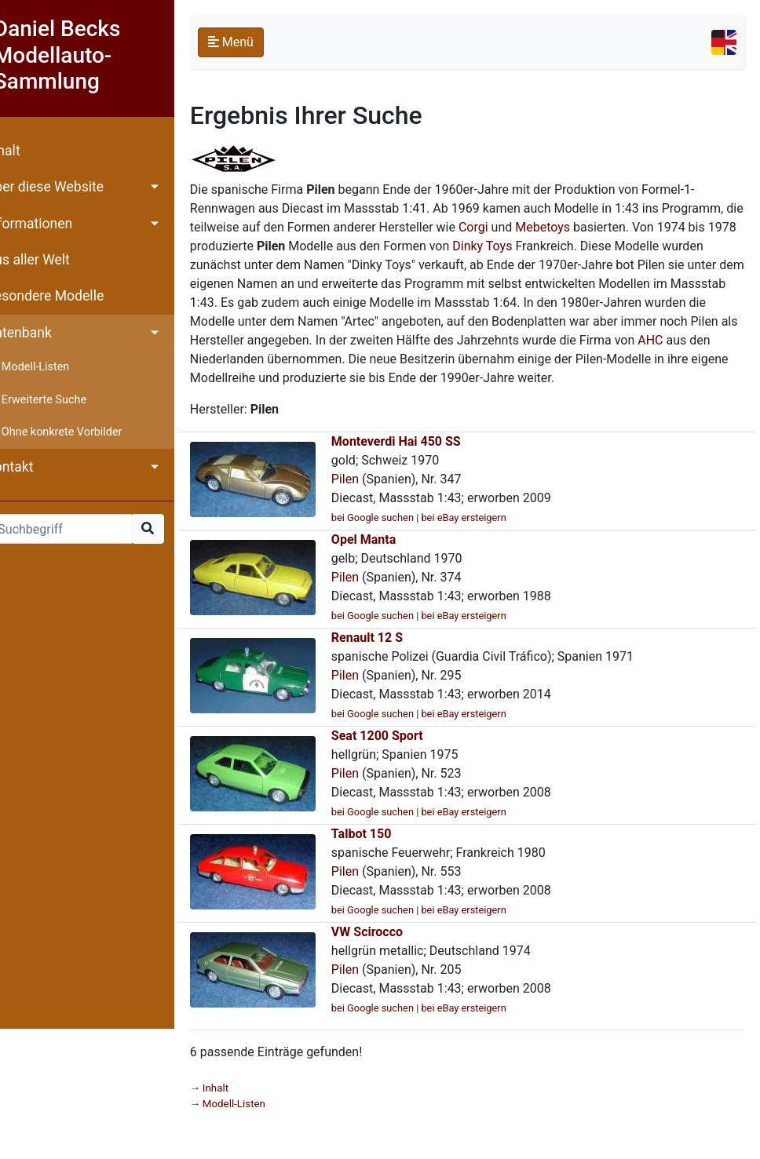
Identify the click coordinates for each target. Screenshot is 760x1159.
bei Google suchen (394, 536)
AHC (405, 359)
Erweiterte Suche (66, 399)
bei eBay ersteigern (486, 536)
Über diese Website (67, 187)
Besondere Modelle (67, 296)
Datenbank (41, 333)
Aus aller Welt (50, 260)
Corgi (580, 227)
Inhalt (25, 151)
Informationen (51, 223)
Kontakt (32, 467)
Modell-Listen (57, 367)
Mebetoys (649, 227)
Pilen (367, 497)
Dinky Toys (611, 246)
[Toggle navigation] (723, 42)
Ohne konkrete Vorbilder (84, 432)
